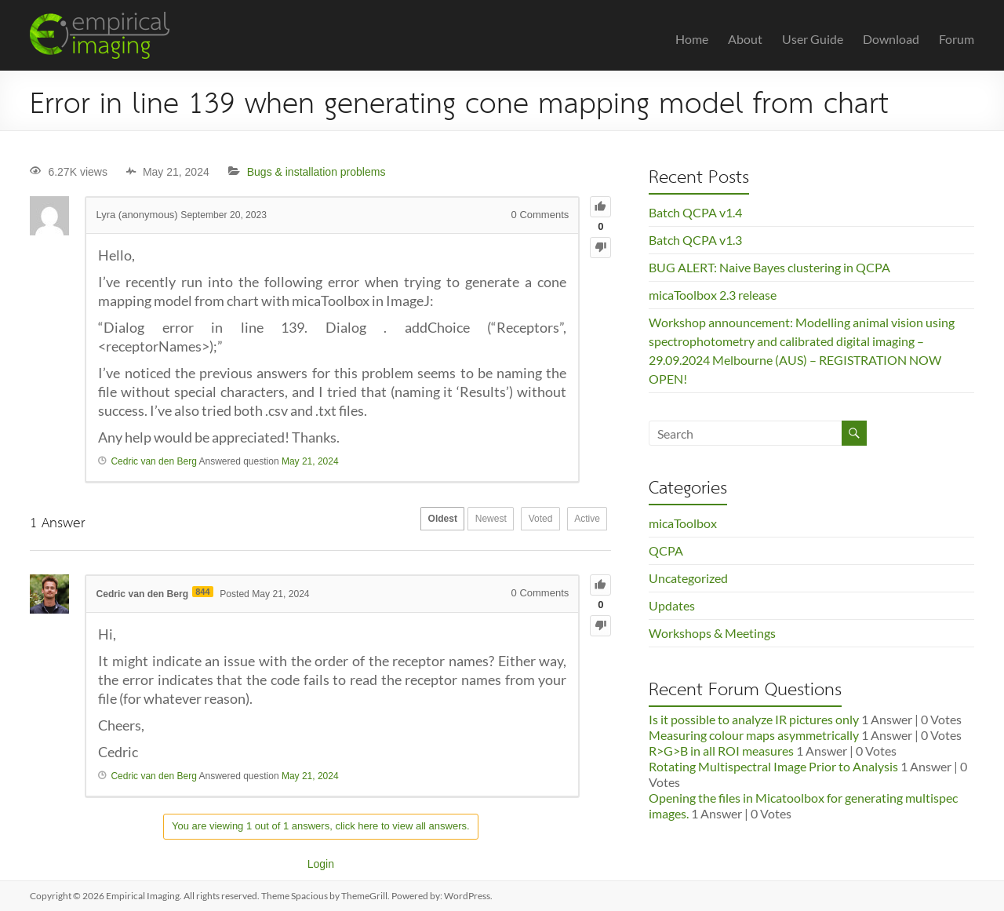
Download (891, 38)
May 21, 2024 (310, 461)
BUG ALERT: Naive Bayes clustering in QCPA (769, 267)
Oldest (406, 521)
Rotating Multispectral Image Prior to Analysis (773, 766)
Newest (465, 521)
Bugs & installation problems (316, 172)
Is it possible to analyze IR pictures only (754, 719)
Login (320, 864)
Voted (525, 521)
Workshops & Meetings (712, 632)
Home (691, 38)
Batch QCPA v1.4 (695, 212)
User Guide (812, 38)
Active (582, 521)
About (745, 38)
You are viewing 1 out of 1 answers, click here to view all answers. (321, 826)
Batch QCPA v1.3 (695, 239)
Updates (672, 605)
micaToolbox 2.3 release (713, 294)
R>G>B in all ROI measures (721, 750)
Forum (956, 38)
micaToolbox (683, 523)
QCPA (666, 550)
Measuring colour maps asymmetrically (754, 734)
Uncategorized (688, 577)
